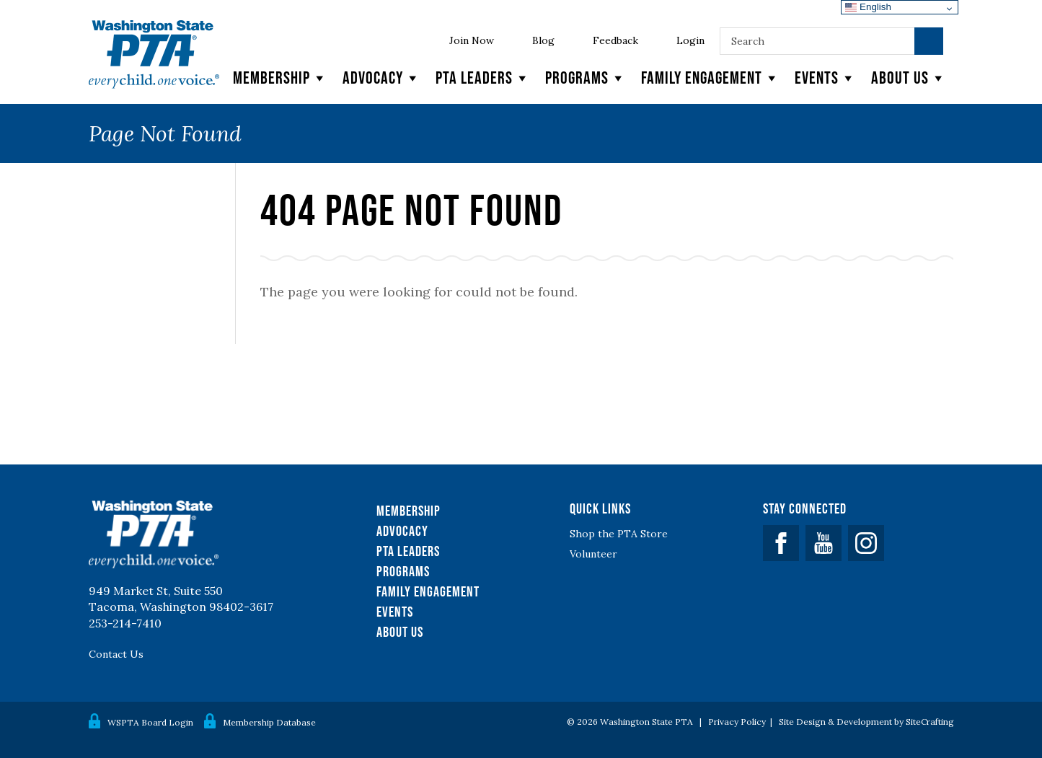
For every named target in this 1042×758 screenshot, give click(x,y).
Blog (543, 40)
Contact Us (116, 654)
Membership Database (269, 722)
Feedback (615, 40)
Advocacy (382, 78)
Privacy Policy (737, 721)
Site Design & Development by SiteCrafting (866, 721)
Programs (586, 78)
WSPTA (154, 54)
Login (690, 40)
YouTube (823, 543)
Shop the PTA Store (619, 533)
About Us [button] (909, 78)
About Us (399, 632)
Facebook (781, 543)
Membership (280, 78)
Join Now (471, 40)
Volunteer (593, 553)
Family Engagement (710, 78)
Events (826, 78)
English (868, 6)
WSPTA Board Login (150, 722)
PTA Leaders (483, 78)
